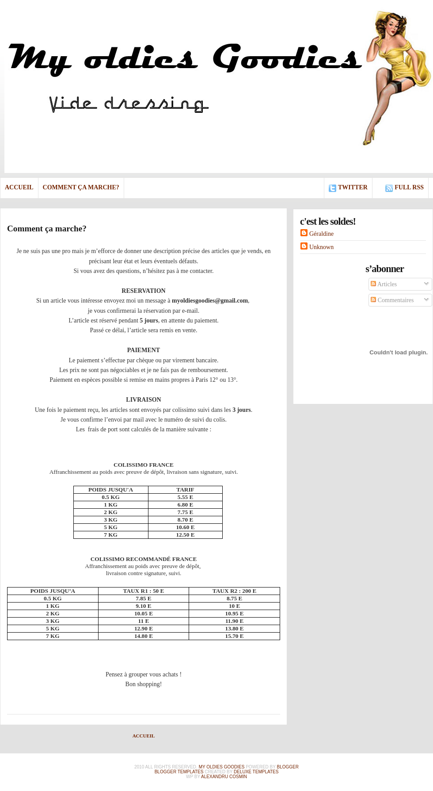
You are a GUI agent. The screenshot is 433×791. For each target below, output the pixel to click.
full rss (409, 187)
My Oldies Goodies (222, 766)
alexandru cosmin (224, 776)
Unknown (321, 247)
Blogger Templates (179, 771)
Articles (384, 284)
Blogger (288, 766)
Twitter (353, 187)
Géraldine (321, 233)
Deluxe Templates (256, 771)
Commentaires (392, 300)
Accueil (19, 187)
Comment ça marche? (81, 187)
